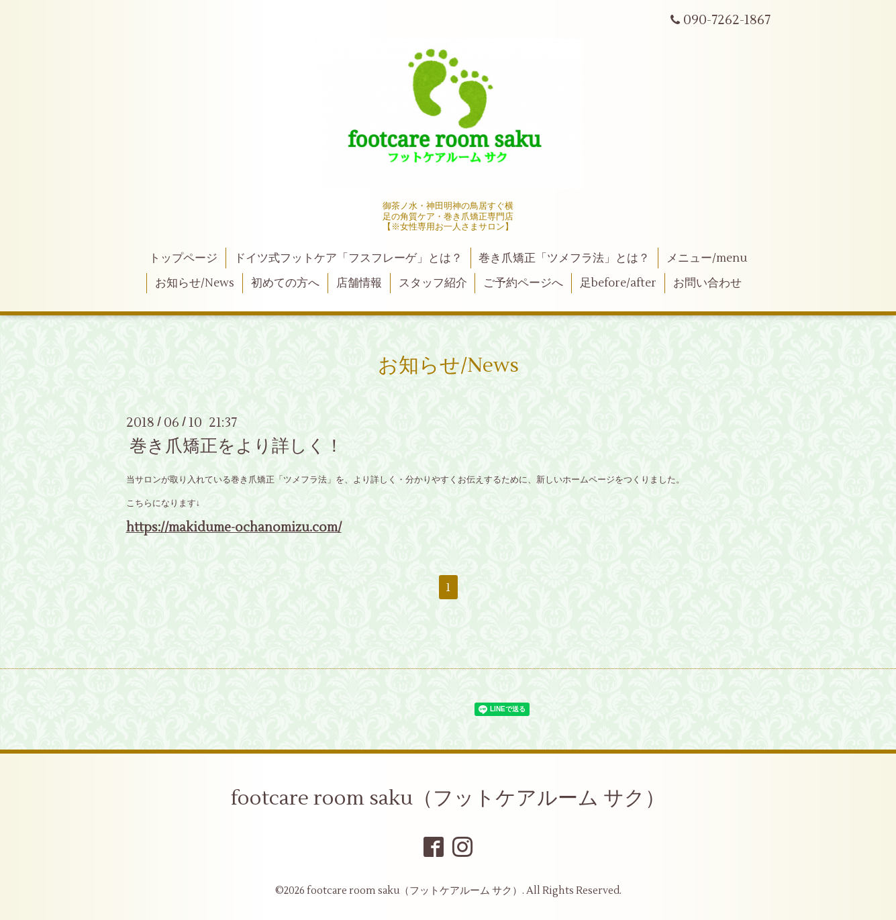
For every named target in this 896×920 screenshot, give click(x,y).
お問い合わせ (707, 283)
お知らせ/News (194, 283)
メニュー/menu (706, 258)
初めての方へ (285, 283)
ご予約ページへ (523, 283)
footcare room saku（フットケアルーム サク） (448, 798)
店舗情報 (359, 283)
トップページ (183, 258)
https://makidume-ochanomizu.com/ (234, 527)
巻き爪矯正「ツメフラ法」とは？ (564, 258)
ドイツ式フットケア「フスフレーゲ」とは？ (348, 258)
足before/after (618, 283)
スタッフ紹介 (433, 283)
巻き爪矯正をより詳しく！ (236, 446)
